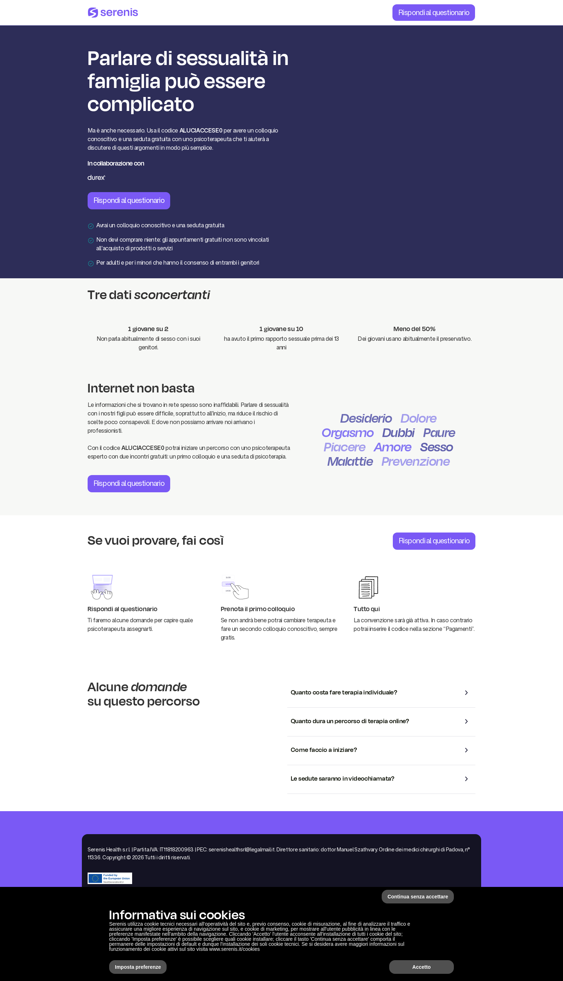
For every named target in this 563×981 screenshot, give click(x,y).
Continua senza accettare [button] (417, 896)
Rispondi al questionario (433, 12)
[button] (381, 692)
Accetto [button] (421, 967)
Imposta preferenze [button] (138, 967)
